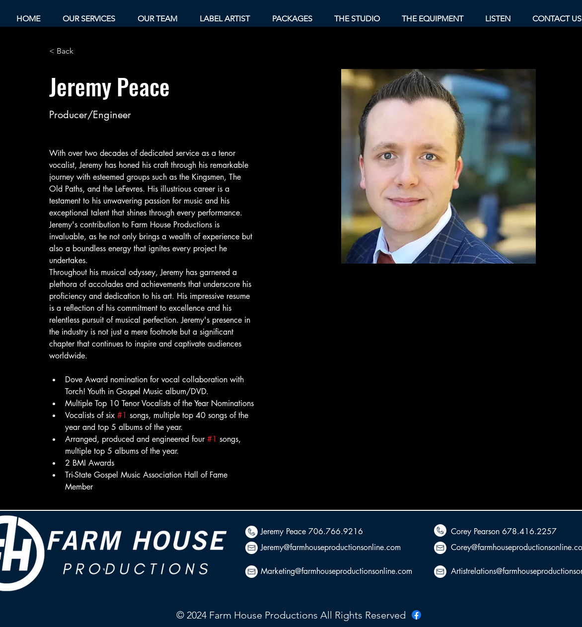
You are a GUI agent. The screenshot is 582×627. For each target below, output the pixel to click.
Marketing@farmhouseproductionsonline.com (336, 571)
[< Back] (68, 51)
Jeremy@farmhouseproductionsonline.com (331, 547)
